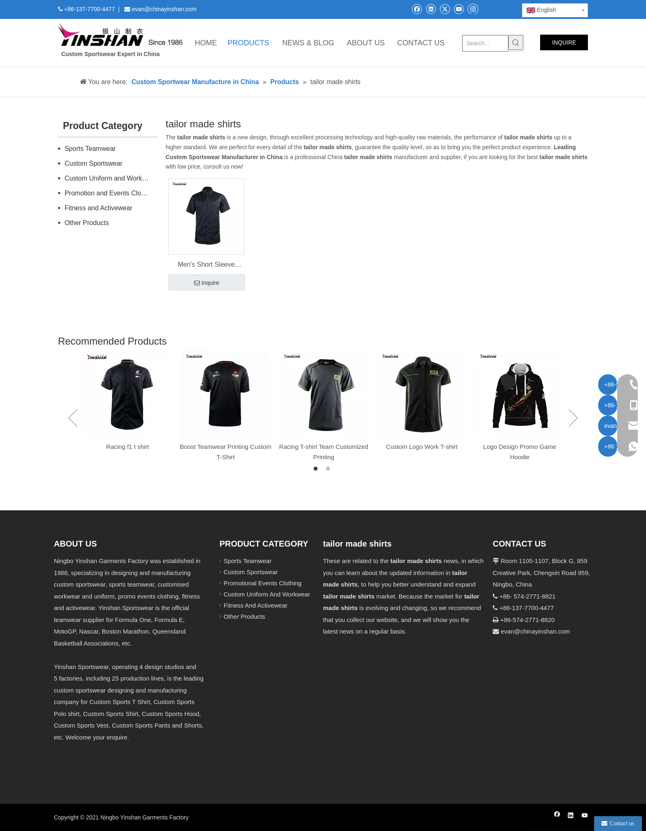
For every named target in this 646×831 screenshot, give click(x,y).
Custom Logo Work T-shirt (422, 446)
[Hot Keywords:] (515, 42)
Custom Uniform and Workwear (111, 178)
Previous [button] (72, 418)
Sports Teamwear (90, 148)
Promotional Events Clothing (263, 583)
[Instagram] (473, 8)
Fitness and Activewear (99, 207)
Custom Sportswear (94, 163)
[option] (128, 401)
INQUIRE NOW (564, 44)
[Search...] (485, 43)
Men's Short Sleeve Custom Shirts (206, 265)
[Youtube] (459, 9)
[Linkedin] (431, 9)
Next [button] (573, 418)
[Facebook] (417, 9)
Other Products (87, 222)
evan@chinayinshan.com (535, 631)
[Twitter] (445, 9)
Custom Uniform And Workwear (267, 594)
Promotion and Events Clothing (110, 193)
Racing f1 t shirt (127, 446)
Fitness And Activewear (256, 605)
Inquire (206, 283)
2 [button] (329, 469)
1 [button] (317, 469)
